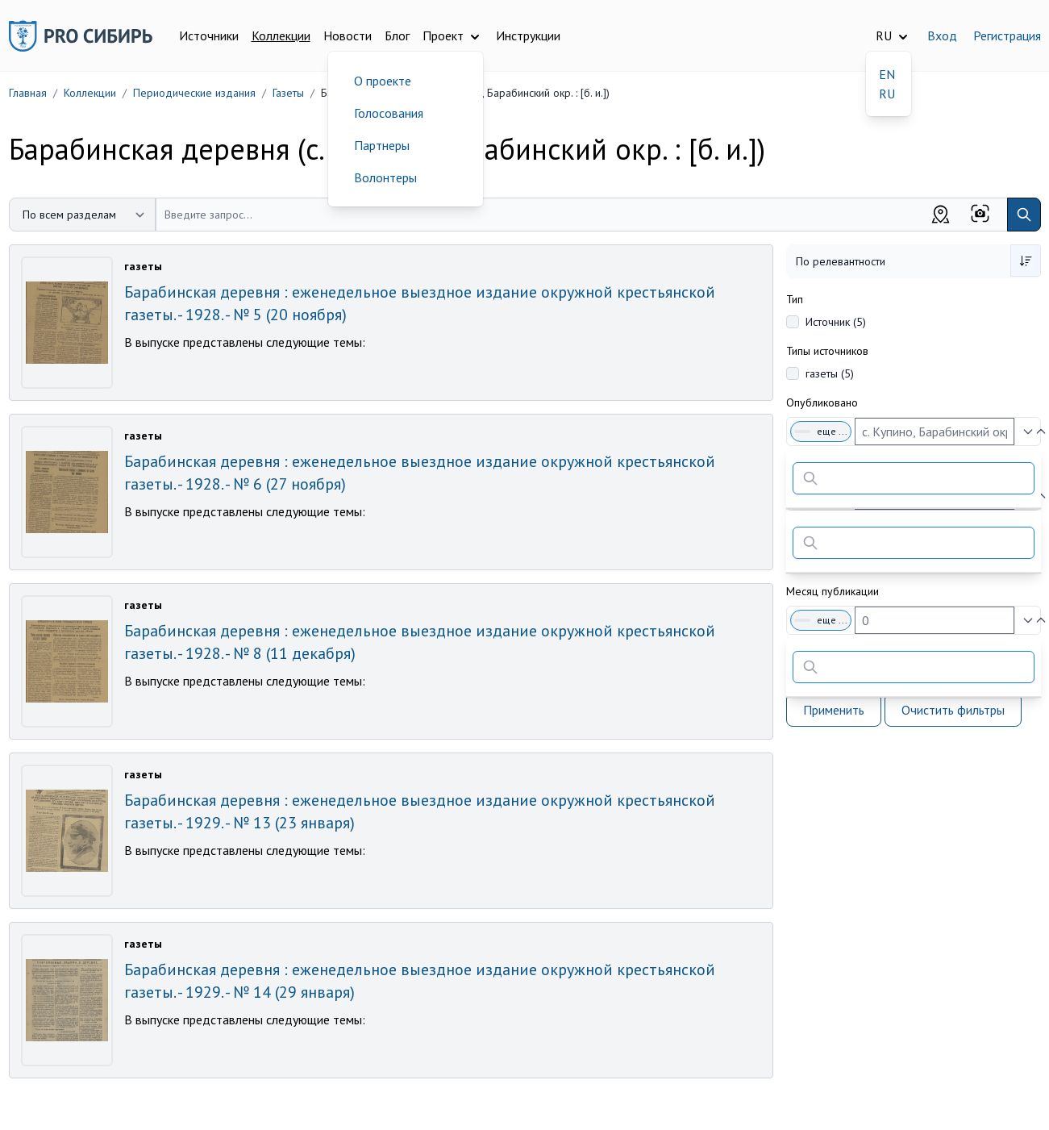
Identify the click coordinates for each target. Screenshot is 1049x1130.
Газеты (288, 92)
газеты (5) (829, 373)
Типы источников (827, 351)
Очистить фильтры (953, 710)
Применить (833, 710)
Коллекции (281, 35)
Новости (347, 35)
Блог (397, 35)
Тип (794, 299)
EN (887, 74)
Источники (209, 35)
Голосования (388, 113)
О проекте (382, 81)
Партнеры (382, 145)
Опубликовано (822, 402)
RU (887, 93)
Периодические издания (194, 92)
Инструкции (528, 35)
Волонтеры (385, 177)
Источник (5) (835, 322)
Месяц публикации (832, 591)
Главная (28, 92)
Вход (942, 35)
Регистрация (1007, 35)
